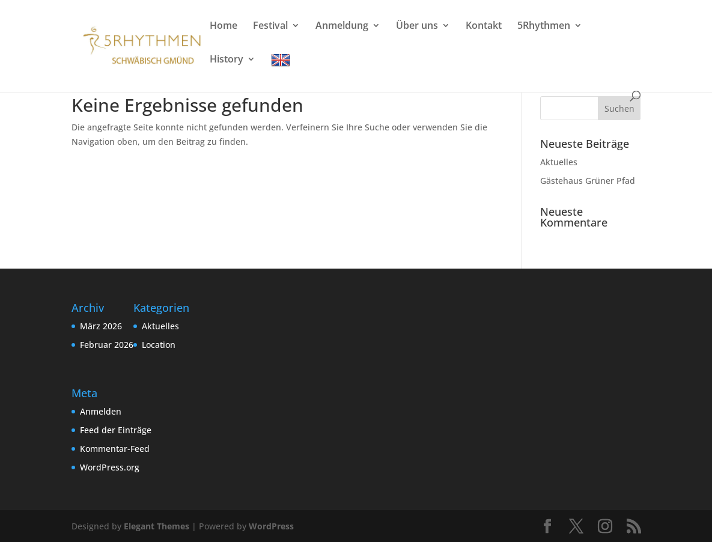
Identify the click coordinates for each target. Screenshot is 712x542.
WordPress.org (109, 467)
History (226, 60)
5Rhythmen (543, 26)
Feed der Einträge (115, 430)
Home (223, 26)
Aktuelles (558, 162)
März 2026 (101, 326)
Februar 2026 (106, 344)
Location (158, 344)
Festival (270, 26)
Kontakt (484, 26)
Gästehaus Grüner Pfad (587, 180)
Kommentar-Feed (115, 448)
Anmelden (100, 411)
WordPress (271, 526)
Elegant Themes (156, 526)
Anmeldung (341, 26)
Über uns (417, 26)
